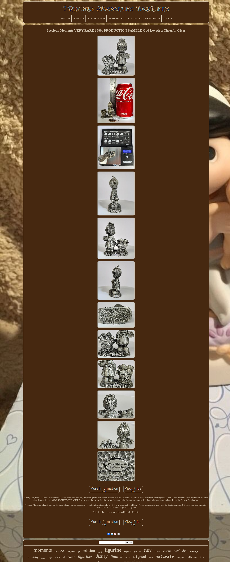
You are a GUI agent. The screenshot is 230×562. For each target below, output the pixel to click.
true (202, 557)
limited (117, 556)
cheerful (60, 557)
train (127, 557)
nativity (165, 556)
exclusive (180, 551)
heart (151, 558)
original (71, 551)
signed (139, 557)
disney (102, 556)
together (127, 551)
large (50, 558)
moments (43, 550)
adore (157, 551)
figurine (113, 550)
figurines (85, 556)
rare (148, 550)
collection (192, 557)
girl (79, 552)
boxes (43, 558)
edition (89, 550)
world (100, 552)
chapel (180, 558)
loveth (167, 551)
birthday (33, 557)
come (71, 557)
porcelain (60, 551)
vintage (194, 551)
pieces (137, 551)
